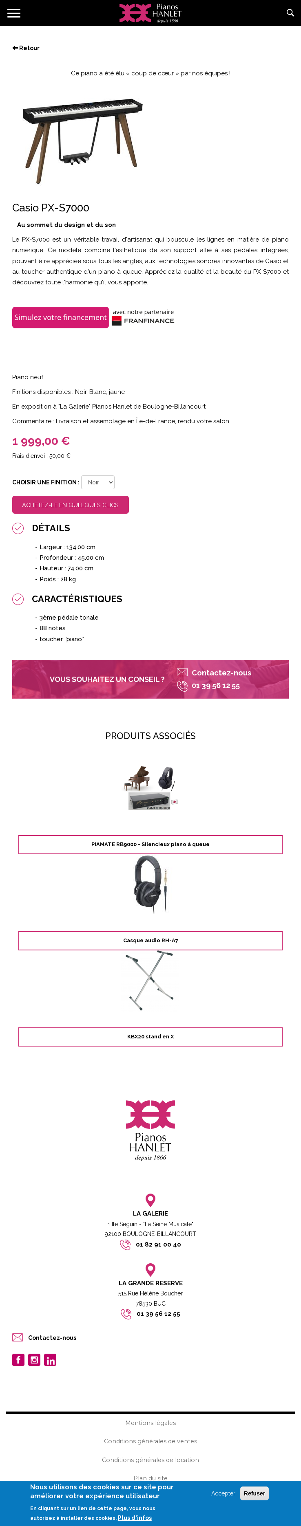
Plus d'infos (135, 1518)
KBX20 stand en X (150, 1036)
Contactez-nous (221, 672)
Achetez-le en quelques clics (70, 504)
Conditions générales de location (150, 1460)
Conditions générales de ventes (150, 1441)
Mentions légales (150, 1423)
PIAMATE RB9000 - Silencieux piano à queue (150, 844)
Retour (26, 48)
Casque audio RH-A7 (150, 940)
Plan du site (150, 1478)
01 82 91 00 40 (158, 1244)
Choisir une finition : (46, 482)
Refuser (254, 1494)
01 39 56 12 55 (158, 1313)
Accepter (223, 1494)
